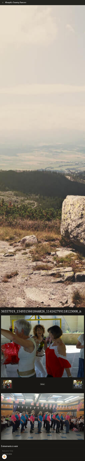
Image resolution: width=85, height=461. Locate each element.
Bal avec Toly (7, 451)
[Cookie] (4, 456)
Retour (42, 384)
